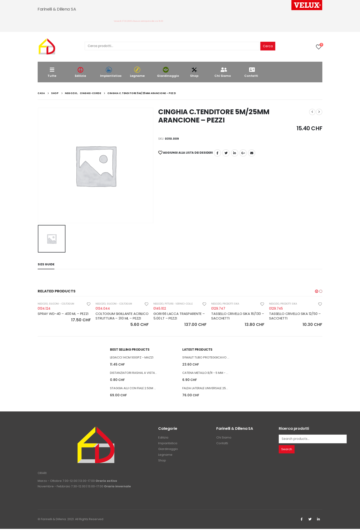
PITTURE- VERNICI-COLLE (179, 303)
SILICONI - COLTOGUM (61, 303)
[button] (317, 291)
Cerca (268, 46)
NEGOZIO (43, 303)
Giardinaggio (168, 72)
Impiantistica (110, 72)
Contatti (251, 72)
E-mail (251, 153)
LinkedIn (234, 153)
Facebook (217, 153)
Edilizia (80, 72)
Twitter (310, 520)
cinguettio (226, 153)
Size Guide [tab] (46, 264)
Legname (137, 72)
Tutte (52, 72)
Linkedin (318, 520)
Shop (194, 72)
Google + (243, 153)
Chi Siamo (222, 72)
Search (286, 450)
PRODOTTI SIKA (230, 303)
